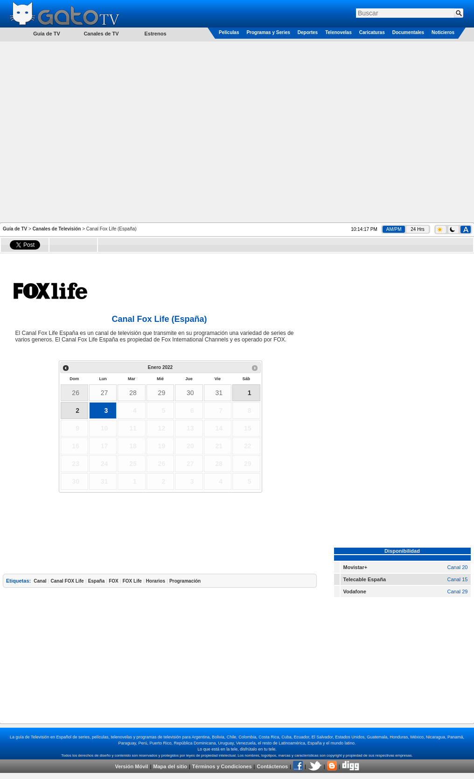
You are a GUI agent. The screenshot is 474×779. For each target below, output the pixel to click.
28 (133, 392)
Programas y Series (268, 32)
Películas (229, 32)
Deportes (308, 32)
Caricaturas (372, 32)
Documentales (408, 32)
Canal (40, 581)
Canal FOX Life (67, 581)
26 (75, 392)
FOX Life (132, 581)
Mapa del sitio (170, 766)
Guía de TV (15, 228)
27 (104, 392)
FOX (113, 581)
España (96, 581)
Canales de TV (101, 33)
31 (219, 392)
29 (162, 392)
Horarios (155, 581)
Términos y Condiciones (222, 766)
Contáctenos (272, 766)
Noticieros (443, 32)
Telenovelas (338, 32)
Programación (185, 581)
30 (190, 392)
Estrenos (155, 33)
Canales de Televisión (57, 228)
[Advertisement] (97, 131)
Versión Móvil (131, 766)
